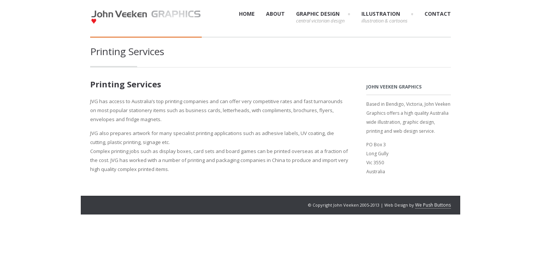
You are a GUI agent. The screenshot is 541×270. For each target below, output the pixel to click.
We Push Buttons (433, 205)
